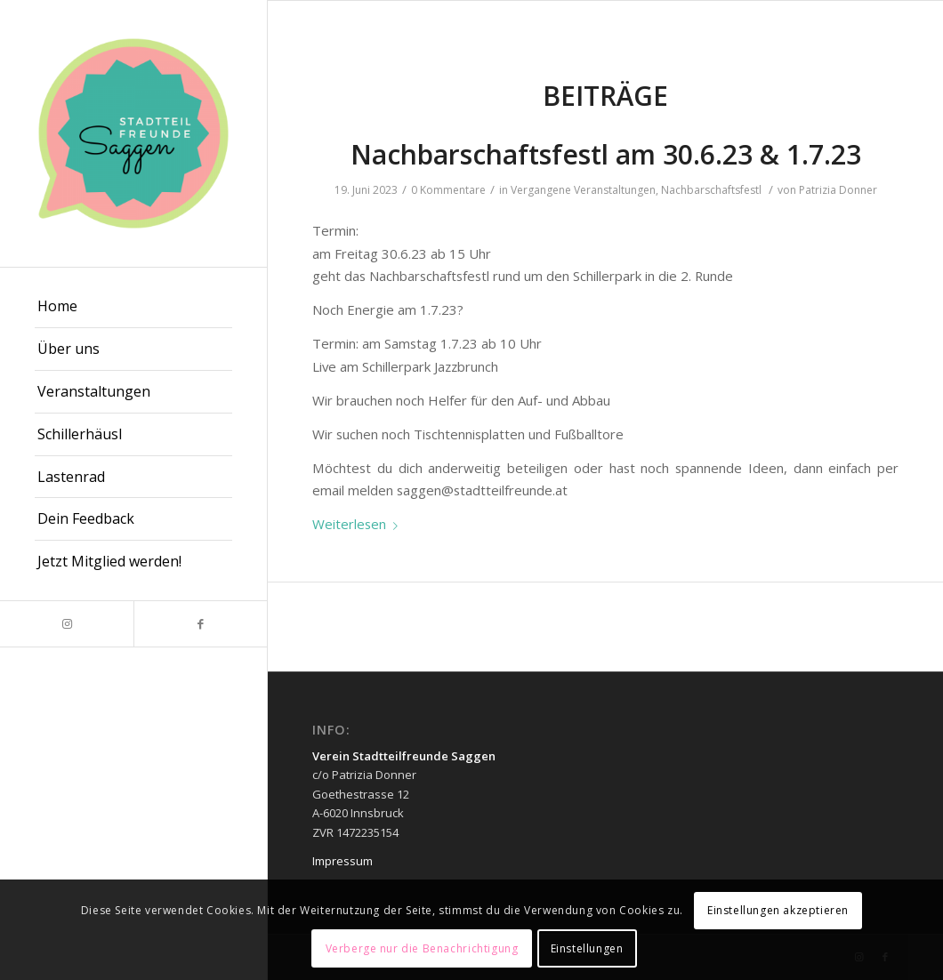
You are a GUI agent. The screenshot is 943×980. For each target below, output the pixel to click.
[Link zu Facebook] (200, 624)
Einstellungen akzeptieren (778, 910)
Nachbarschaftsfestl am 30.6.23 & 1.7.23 (606, 154)
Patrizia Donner (838, 189)
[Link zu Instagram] (66, 624)
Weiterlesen (358, 524)
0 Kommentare (448, 189)
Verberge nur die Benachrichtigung (422, 948)
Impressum (342, 861)
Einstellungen (587, 948)
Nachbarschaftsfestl (711, 189)
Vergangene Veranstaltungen (583, 189)
